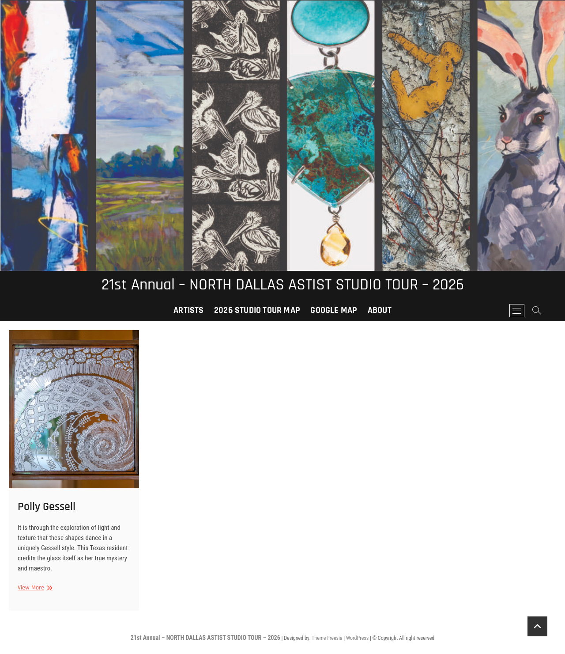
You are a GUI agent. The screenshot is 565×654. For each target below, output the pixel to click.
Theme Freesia (327, 638)
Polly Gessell (46, 506)
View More (34, 588)
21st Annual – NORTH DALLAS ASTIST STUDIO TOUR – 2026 (283, 285)
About (380, 310)
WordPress (357, 638)
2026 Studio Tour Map (257, 310)
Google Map (333, 310)
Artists (188, 310)
